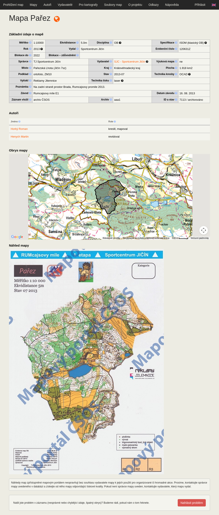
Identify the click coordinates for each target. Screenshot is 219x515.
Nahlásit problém (192, 503)
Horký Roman (19, 128)
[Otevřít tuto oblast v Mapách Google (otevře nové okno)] (17, 237)
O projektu (135, 4)
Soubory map (113, 4)
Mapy (33, 4)
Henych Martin (20, 136)
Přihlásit (200, 4)
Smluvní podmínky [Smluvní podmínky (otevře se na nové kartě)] (200, 238)
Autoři (47, 4)
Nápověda (172, 4)
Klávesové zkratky (111, 238)
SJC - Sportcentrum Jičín (129, 61)
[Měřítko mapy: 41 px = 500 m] (180, 238)
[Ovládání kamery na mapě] (203, 230)
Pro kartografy (88, 4)
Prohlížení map (13, 4)
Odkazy (154, 4)
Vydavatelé (65, 4)
